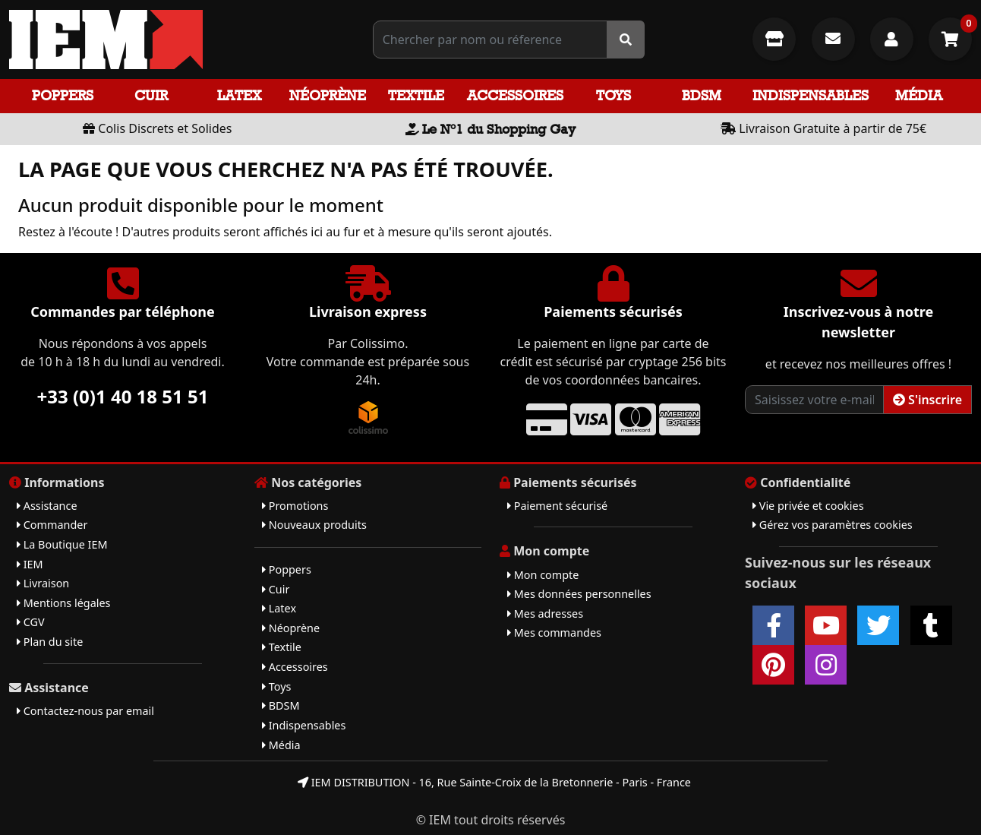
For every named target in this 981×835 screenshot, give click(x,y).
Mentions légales (63, 603)
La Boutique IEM (62, 544)
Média (918, 95)
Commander (52, 524)
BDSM (701, 95)
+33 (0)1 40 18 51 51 (123, 396)
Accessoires (515, 95)
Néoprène (327, 95)
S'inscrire (927, 399)
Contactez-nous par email (85, 711)
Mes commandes (554, 632)
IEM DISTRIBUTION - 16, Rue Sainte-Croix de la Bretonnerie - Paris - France (494, 782)
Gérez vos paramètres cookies (832, 524)
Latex (239, 95)
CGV (31, 622)
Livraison (43, 583)
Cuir (151, 95)
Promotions (295, 505)
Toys (613, 95)
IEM (30, 564)
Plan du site (50, 641)
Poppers (62, 95)
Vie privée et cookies (808, 505)
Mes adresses (545, 613)
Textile (416, 95)
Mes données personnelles (579, 594)
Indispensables (810, 95)
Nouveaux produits (314, 524)
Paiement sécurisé (557, 505)
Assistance (47, 505)
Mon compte (543, 575)
